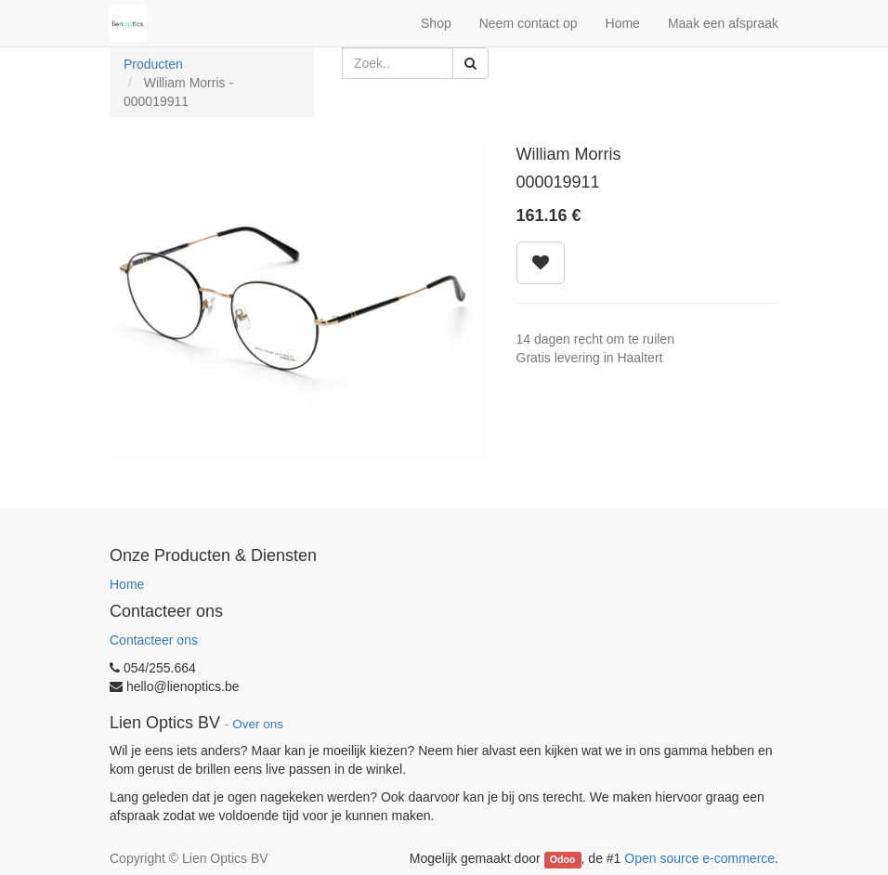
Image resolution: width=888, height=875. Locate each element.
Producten (153, 64)
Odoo (562, 859)
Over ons (257, 724)
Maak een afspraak (723, 23)
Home (127, 584)
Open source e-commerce (699, 858)
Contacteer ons (154, 640)
